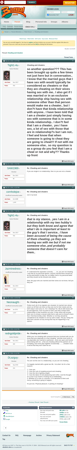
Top (73, 397)
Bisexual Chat (53, 39)
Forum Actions (18, 26)
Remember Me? (53, 15)
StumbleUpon (10, 416)
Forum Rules (63, 422)
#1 (73, 61)
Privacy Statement (53, 435)
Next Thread (44, 402)
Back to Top (68, 445)
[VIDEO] (62, 417)
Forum (17, 22)
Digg (7, 410)
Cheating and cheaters (15, 53)
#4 (73, 211)
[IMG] (61, 415)
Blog (28, 22)
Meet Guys (23, 39)
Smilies (62, 412)
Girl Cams (38, 39)
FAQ (4, 26)
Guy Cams (45, 39)
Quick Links (29, 26)
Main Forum (28, 32)
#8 (73, 353)
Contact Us (6, 435)
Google (8, 419)
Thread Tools (68, 57)
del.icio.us (9, 413)
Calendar (10, 26)
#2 (73, 164)
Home (6, 22)
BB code (62, 410)
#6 (73, 298)
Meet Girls (30, 39)
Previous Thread (34, 402)
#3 (73, 187)
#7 (73, 329)
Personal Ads (41, 22)
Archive (39, 435)
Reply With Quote (68, 161)
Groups (54, 22)
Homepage (27, 435)
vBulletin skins (7, 447)
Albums (65, 22)
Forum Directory (16, 32)
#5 (73, 264)
